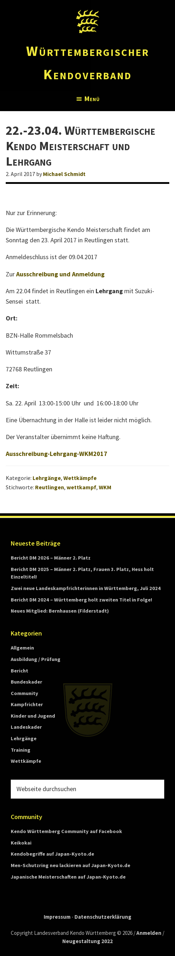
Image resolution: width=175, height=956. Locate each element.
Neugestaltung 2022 (87, 941)
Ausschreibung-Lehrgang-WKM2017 (56, 454)
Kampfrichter (27, 704)
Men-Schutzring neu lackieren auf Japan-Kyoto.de (70, 865)
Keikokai (21, 843)
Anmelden (148, 932)
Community (24, 693)
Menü (92, 98)
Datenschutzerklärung (102, 916)
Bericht (19, 670)
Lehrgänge (47, 477)
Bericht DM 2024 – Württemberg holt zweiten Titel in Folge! (81, 599)
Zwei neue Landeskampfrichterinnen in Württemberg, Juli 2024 (86, 588)
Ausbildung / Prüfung (35, 659)
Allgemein (22, 648)
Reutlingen (49, 487)
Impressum (57, 916)
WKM (105, 487)
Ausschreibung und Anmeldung (60, 274)
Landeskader (26, 727)
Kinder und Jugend (33, 716)
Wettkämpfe (80, 477)
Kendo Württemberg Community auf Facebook (66, 831)
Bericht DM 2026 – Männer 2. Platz (51, 558)
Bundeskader (26, 682)
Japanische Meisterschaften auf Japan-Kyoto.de (68, 877)
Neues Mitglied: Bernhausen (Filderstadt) (60, 611)
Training (20, 750)
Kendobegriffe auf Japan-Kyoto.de (52, 854)
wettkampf (81, 487)
